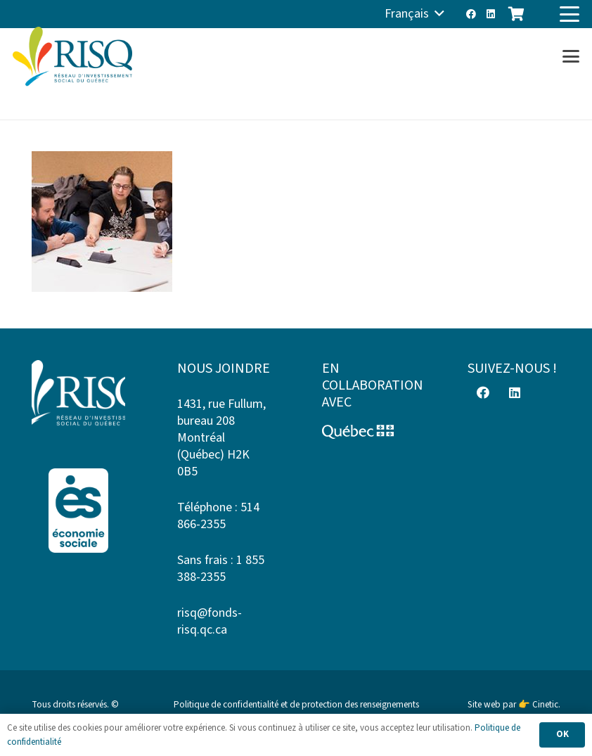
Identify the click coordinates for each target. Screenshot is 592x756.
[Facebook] (471, 14)
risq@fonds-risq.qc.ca (209, 621)
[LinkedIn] (491, 14)
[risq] (72, 57)
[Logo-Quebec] (369, 432)
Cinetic (545, 704)
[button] (414, 14)
